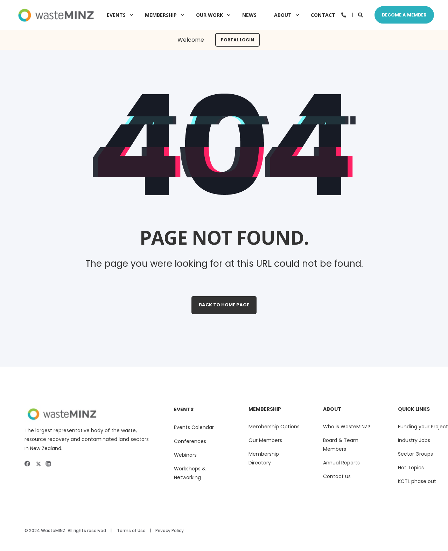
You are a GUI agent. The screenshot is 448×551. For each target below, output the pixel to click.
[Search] (361, 14)
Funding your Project (423, 426)
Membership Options (274, 426)
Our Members (265, 440)
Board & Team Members (340, 445)
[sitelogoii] (88, 414)
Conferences (190, 441)
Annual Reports (341, 462)
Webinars (185, 454)
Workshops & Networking (190, 473)
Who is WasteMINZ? (346, 426)
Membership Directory (263, 458)
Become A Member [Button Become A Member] (404, 14)
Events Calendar (194, 427)
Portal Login (237, 40)
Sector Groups (415, 453)
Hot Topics (411, 467)
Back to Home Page (224, 304)
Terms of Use (131, 530)
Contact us (337, 476)
